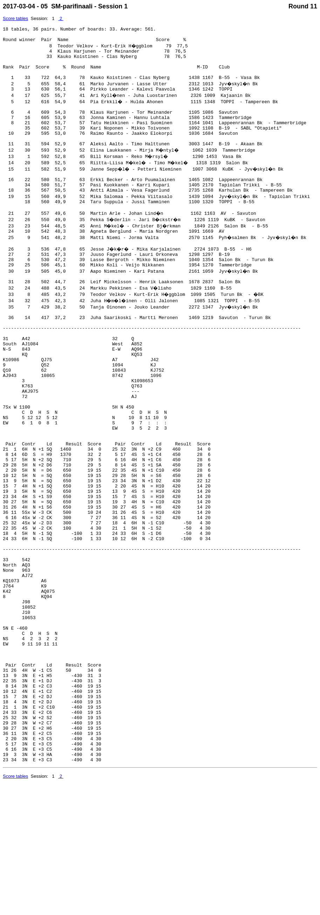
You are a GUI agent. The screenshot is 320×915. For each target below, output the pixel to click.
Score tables (15, 18)
